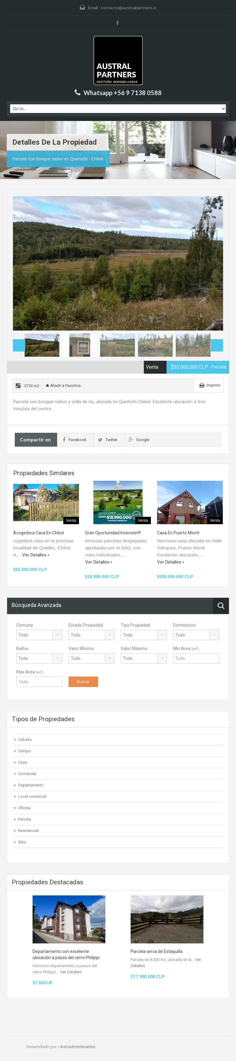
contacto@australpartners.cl (128, 7)
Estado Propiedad (86, 625)
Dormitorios (184, 625)
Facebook (75, 439)
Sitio (22, 842)
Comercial (27, 773)
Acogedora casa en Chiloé (38, 532)
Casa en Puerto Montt (178, 532)
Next (212, 263)
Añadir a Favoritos (63, 386)
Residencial (28, 830)
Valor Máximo (134, 648)
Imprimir (213, 385)
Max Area (29, 671)
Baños (22, 648)
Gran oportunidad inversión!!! (113, 532)
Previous (19, 345)
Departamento (31, 785)
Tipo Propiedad (135, 625)
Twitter (107, 439)
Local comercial (32, 796)
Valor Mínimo (81, 648)
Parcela (24, 819)
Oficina (24, 808)
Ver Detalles (35, 555)
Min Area (186, 648)
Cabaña (25, 739)
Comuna (24, 625)
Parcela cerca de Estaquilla (157, 951)
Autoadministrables (77, 1046)
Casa (22, 762)
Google (138, 439)
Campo (24, 751)
